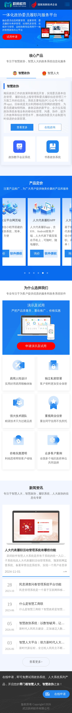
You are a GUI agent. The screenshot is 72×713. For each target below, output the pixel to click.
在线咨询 (49, 127)
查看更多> (36, 661)
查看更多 (22, 127)
